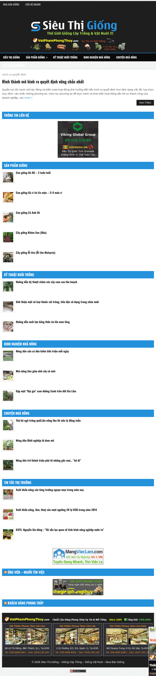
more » (28, 97)
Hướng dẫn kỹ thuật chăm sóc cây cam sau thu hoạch (46, 282)
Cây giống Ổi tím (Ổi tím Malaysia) (35, 252)
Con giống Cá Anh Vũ (28, 212)
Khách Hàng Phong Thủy (25, 603)
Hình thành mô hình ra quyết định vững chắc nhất (43, 81)
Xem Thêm (145, 102)
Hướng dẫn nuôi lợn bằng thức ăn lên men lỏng (43, 322)
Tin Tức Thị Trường (14, 65)
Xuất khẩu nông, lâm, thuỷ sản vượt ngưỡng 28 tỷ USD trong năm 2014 (56, 509)
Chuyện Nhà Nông (126, 57)
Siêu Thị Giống (11, 57)
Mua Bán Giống (11, 4)
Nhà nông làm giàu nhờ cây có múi (35, 371)
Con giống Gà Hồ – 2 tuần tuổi (33, 172)
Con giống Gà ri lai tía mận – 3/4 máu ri (39, 192)
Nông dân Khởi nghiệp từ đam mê (35, 440)
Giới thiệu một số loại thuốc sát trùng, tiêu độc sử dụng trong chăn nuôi (57, 302)
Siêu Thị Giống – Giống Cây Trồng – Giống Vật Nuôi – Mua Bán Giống (82, 662)
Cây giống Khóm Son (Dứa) (31, 232)
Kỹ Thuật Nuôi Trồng (65, 57)
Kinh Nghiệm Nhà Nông (96, 57)
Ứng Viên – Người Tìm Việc (26, 572)
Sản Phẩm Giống (38, 56)
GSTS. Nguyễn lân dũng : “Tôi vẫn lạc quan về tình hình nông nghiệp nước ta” (60, 529)
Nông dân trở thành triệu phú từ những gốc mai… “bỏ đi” (48, 460)
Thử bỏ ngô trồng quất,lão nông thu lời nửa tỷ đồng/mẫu (48, 420)
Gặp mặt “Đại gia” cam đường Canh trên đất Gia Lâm (46, 391)
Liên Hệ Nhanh (33, 4)
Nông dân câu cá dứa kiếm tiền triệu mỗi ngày (42, 351)
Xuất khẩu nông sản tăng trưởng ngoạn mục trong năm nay (50, 489)
